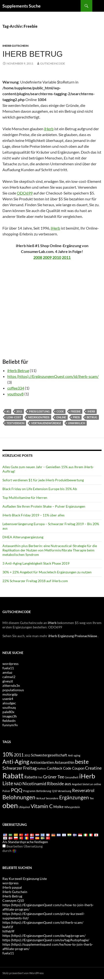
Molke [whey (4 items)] (58, 806)
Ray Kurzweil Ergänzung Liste (24, 878)
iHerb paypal (12, 887)
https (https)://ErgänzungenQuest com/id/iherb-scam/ (53, 376)
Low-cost (14, 417)
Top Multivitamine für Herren (24, 497)
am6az (7, 672)
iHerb (49, 128)
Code (60, 411)
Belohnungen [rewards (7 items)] (18, 797)
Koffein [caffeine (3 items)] (41, 768)
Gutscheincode (52, 63)
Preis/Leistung (39, 411)
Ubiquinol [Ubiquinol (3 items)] (24, 807)
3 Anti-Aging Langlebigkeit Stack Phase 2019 (35, 563)
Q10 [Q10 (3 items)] (54, 791)
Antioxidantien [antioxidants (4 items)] (42, 762)
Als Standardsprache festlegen (25, 842)
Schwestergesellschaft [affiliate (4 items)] (49, 755)
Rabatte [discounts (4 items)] (31, 777)
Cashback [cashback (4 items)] (54, 768)
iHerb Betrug (18, 370)
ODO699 (25, 193)
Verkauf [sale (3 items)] (40, 798)
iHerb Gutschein (15, 45)
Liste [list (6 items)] (7, 783)
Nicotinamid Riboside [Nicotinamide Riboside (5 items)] (43, 783)
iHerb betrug (32, 53)
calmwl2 (8, 677)
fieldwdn (9, 720)
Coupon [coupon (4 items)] (78, 768)
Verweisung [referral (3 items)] (64, 791)
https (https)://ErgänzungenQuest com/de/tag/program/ (43, 935)
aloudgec (9, 703)
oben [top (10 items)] (10, 805)
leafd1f (7, 927)
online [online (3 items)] (97, 784)
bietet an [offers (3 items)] (88, 784)
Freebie (76, 411)
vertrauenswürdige (46, 423)
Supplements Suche (21, 6)
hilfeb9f (8, 931)
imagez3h (9, 716)
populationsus (13, 690)
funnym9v (10, 725)
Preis (76, 417)
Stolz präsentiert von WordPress (23, 973)
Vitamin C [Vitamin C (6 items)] (42, 806)
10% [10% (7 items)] (7, 754)
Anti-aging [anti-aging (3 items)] (74, 755)
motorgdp (10, 694)
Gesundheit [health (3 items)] (71, 777)
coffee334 (15, 388)
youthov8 (15, 394)
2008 (37, 257)
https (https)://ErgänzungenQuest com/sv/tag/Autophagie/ (45, 940)
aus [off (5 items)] (68, 783)
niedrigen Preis (38, 417)
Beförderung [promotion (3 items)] (43, 791)
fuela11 (8, 668)
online (61, 417)
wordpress (10, 664)
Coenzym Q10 (13, 900)
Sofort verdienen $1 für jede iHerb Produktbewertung (43, 480)
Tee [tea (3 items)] (92, 798)
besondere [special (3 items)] (52, 798)
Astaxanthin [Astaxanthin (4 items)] (64, 762)
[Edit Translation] (4, 846)
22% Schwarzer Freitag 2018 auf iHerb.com (35, 581)
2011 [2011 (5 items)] (19, 754)
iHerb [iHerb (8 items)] (87, 776)
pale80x (8, 712)
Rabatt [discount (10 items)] (13, 775)
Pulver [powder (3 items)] (6, 791)
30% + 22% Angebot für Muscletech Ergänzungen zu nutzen (47, 572)
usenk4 (7, 699)
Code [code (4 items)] (67, 768)
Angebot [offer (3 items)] (77, 784)
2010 (56, 257)
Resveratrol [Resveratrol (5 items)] (83, 790)
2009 (47, 257)
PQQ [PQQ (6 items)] (16, 790)
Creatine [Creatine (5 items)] (93, 768)
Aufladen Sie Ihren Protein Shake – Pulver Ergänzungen (43, 506)
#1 (8, 411)
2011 (66, 257)
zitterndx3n (11, 685)
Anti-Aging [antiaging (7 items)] (15, 761)
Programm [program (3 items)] (29, 791)
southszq (9, 707)
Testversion (15, 423)
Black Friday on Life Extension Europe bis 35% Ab (39, 489)
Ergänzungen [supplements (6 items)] (74, 797)
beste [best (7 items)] (82, 761)
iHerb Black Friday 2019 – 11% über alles (33, 515)
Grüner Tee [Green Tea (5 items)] (53, 776)
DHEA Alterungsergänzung (22, 537)
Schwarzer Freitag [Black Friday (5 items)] (19, 768)
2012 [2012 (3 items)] (27, 755)
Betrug (92, 417)
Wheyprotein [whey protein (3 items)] (72, 807)
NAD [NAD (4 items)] (18, 784)
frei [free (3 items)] (40, 777)
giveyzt (7, 681)
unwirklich (76, 423)
